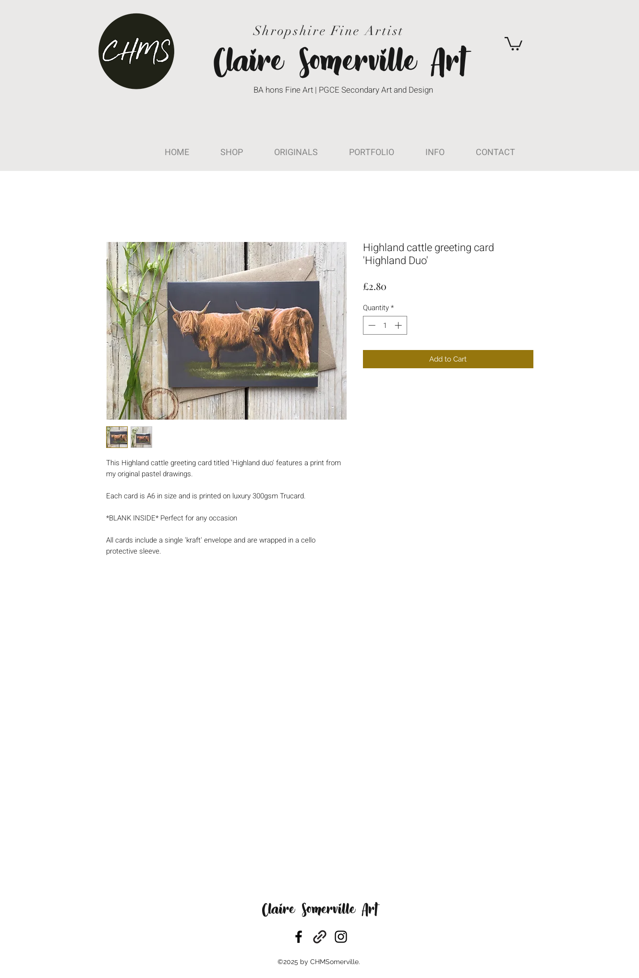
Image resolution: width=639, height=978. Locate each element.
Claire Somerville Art (319, 910)
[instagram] (341, 937)
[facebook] (298, 937)
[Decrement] (370, 325)
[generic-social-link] (320, 937)
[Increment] (399, 325)
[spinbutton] (385, 325)
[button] (513, 43)
